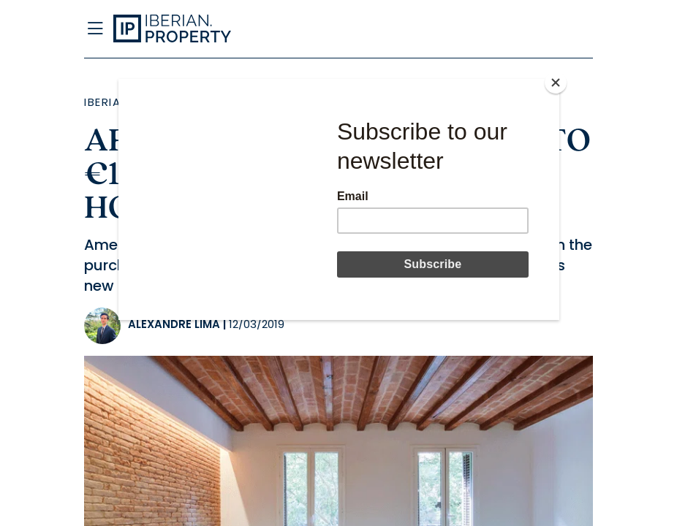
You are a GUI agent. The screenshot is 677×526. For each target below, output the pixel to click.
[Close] (556, 83)
